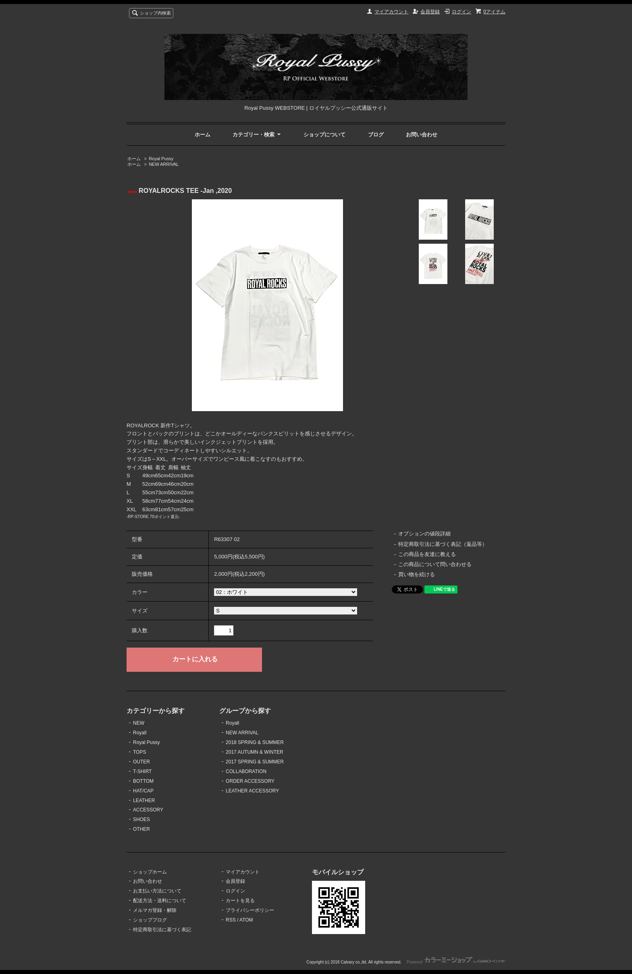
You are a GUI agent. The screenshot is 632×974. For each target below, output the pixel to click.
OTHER (141, 829)
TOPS (139, 752)
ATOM (246, 920)
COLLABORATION (246, 771)
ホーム (202, 135)
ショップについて (324, 135)
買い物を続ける (416, 574)
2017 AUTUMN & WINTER (254, 752)
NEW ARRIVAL (164, 164)
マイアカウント (391, 12)
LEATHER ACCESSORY (252, 791)
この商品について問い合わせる (435, 564)
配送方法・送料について (159, 900)
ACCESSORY (148, 810)
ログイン (461, 12)
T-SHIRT (142, 771)
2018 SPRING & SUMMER (255, 742)
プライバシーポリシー (250, 910)
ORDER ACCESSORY (250, 781)
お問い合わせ (421, 135)
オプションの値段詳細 (424, 534)
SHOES (141, 819)
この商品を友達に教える (427, 554)
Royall (139, 733)
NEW (138, 723)
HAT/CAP (143, 791)
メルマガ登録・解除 (155, 910)
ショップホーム (150, 872)
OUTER (141, 762)
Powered (456, 962)
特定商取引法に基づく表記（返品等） (442, 544)
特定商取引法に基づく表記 (162, 929)
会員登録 (430, 12)
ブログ (376, 135)
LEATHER (144, 800)
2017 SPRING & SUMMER (255, 762)
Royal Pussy (161, 158)
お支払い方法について (157, 891)
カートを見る (240, 900)
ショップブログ (150, 920)
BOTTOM (143, 781)
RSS (231, 920)
